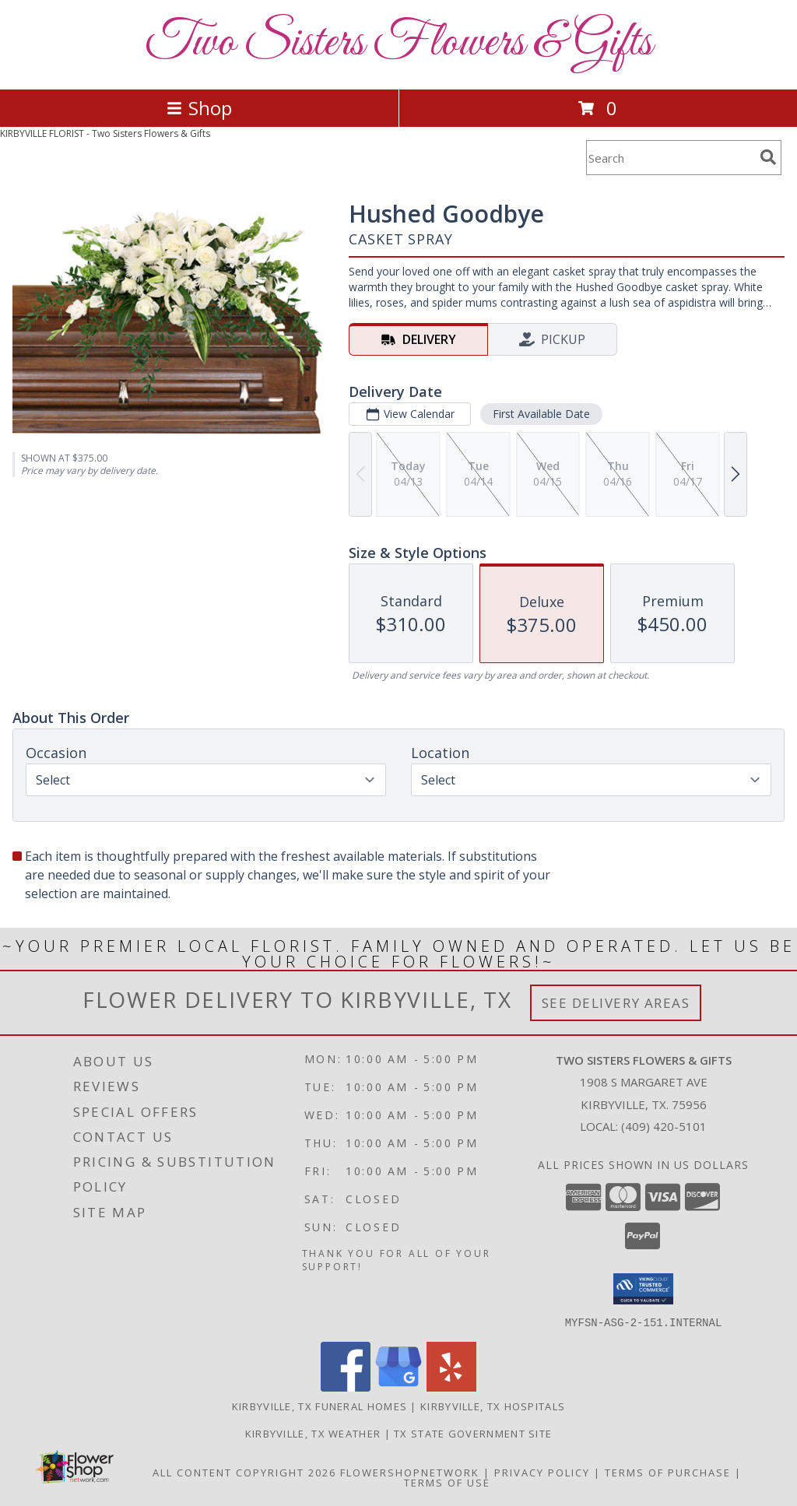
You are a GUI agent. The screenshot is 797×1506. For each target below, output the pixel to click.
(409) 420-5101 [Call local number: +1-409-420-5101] (664, 1126)
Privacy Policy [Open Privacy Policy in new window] (542, 1472)
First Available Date (541, 413)
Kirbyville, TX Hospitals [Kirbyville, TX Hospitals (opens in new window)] (492, 1406)
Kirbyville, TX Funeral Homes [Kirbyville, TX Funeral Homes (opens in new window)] (319, 1406)
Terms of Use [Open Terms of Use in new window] (447, 1482)
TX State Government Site (473, 1433)
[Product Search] (670, 157)
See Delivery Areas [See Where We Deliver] (616, 1003)
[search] (768, 157)
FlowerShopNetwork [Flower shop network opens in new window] (409, 1472)
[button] (643, 1288)
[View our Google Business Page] (398, 1386)
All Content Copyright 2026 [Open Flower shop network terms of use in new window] (244, 1472)
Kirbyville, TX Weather (313, 1433)
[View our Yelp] (451, 1386)
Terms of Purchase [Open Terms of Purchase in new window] (668, 1472)
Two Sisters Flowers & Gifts (398, 43)
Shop (199, 108)
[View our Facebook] (345, 1386)
